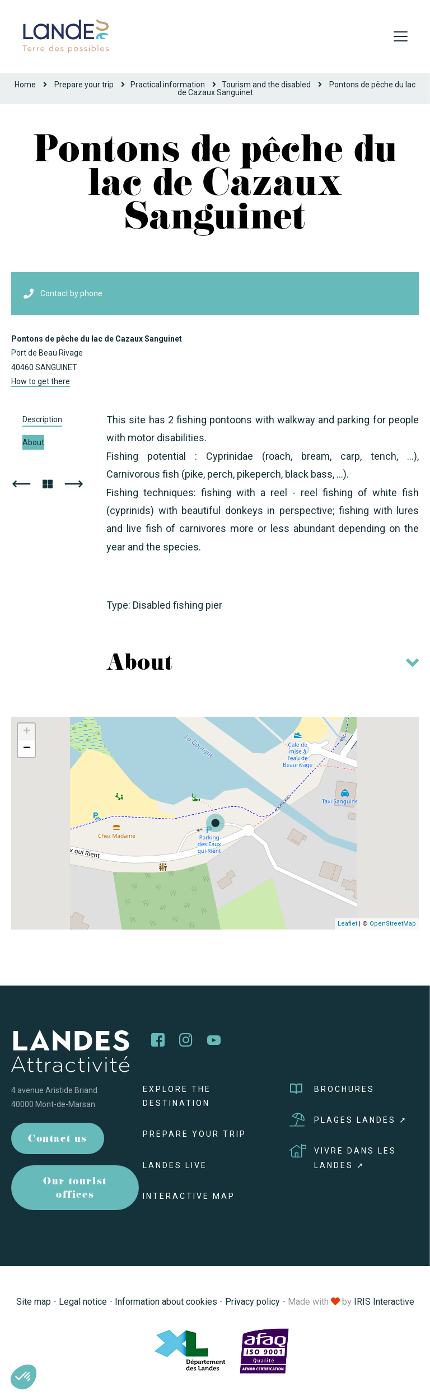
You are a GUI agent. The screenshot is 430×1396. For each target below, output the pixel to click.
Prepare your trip (84, 84)
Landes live (175, 1165)
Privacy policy (252, 1301)
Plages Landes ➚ (348, 1120)
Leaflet (347, 923)
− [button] (26, 748)
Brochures (332, 1089)
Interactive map (189, 1196)
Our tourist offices (75, 1189)
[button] (23, 1377)
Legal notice (83, 1301)
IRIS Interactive (384, 1301)
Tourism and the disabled (266, 84)
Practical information (167, 84)
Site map (33, 1301)
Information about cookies (166, 1301)
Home (25, 84)
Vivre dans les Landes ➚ (342, 1156)
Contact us (57, 1139)
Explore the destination (177, 1096)
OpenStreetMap (393, 923)
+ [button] (26, 731)
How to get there (40, 381)
